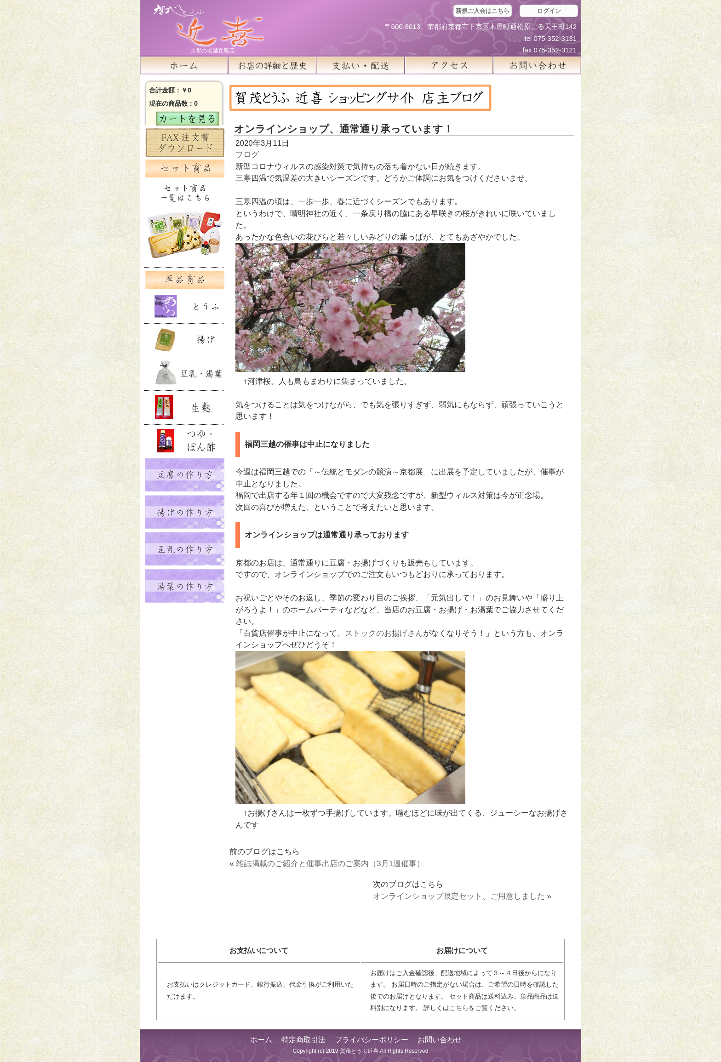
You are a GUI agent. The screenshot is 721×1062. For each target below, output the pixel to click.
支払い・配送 (360, 65)
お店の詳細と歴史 (272, 65)
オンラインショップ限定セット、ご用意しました (459, 896)
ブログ (247, 154)
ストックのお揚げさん (384, 633)
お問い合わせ (440, 1040)
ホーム (184, 65)
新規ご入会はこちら (482, 10)
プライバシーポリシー (371, 1040)
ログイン (549, 10)
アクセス (449, 65)
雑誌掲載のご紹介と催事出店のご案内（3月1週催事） (330, 863)
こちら (459, 1007)
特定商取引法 (303, 1040)
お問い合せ (537, 65)
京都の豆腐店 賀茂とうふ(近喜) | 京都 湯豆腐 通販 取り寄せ (209, 26)
